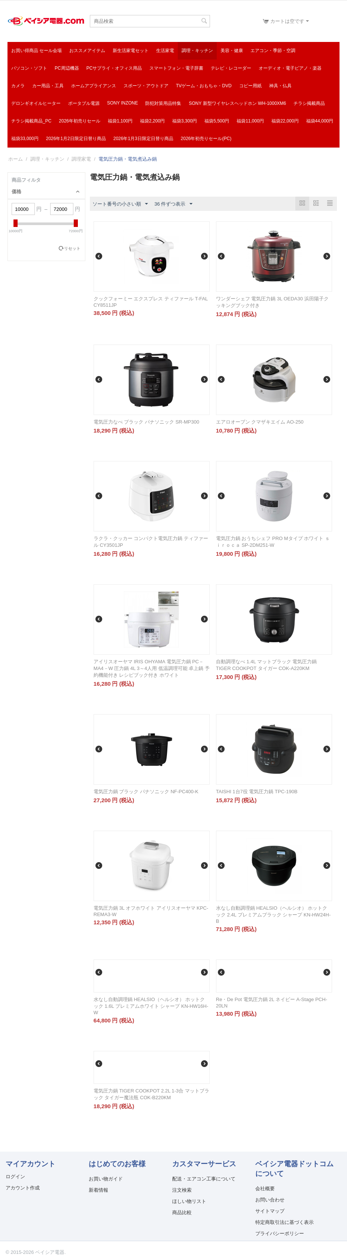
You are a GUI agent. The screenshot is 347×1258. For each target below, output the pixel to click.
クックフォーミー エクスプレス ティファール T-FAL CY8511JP (151, 302)
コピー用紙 (250, 85)
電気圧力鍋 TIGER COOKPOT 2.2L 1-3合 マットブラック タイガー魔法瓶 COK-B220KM (151, 1094)
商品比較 (182, 1212)
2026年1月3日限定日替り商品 (143, 138)
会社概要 (265, 1188)
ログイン (15, 1176)
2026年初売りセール (79, 121)
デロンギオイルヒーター (36, 103)
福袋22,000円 (285, 121)
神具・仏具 (280, 85)
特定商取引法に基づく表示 (284, 1222)
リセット (72, 248)
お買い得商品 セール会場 (36, 50)
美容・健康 (231, 50)
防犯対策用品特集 (163, 103)
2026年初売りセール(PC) (206, 138)
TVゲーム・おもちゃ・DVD (204, 85)
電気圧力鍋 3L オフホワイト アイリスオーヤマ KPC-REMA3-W (151, 911)
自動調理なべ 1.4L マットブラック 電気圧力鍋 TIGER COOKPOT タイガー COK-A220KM (266, 665)
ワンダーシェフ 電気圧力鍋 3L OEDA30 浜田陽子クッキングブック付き (272, 302)
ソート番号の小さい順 (120, 204)
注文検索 (182, 1190)
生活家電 (165, 50)
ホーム (15, 159)
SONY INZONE (122, 103)
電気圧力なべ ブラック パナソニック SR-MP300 (146, 422)
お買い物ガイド (106, 1179)
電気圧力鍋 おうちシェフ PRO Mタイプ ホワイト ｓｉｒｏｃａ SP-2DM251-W (273, 542)
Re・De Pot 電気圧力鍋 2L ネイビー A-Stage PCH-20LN (271, 1003)
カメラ (18, 85)
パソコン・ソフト (29, 68)
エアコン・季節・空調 (272, 50)
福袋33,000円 (25, 138)
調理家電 (81, 159)
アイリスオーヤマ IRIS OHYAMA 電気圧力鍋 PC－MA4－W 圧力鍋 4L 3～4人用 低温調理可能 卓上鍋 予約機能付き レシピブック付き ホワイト (152, 668)
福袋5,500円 (216, 121)
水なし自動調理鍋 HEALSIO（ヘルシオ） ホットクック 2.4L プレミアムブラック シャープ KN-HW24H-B (273, 914)
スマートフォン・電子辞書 (176, 68)
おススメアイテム (87, 50)
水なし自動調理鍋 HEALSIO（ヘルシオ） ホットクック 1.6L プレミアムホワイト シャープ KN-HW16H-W (151, 1006)
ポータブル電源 (84, 103)
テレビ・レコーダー (231, 68)
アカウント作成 (23, 1188)
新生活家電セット (131, 50)
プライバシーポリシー (279, 1233)
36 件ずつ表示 (173, 204)
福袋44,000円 (320, 121)
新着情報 (98, 1190)
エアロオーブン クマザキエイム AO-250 (260, 422)
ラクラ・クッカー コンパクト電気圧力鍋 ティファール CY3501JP (151, 542)
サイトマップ (269, 1211)
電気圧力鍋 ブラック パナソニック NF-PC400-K (146, 791)
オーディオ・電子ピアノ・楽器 (290, 68)
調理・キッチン (197, 50)
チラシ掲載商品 (309, 103)
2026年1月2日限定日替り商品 (76, 138)
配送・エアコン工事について (203, 1179)
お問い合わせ (269, 1200)
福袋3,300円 (184, 121)
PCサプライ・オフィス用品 (114, 68)
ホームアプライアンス (93, 85)
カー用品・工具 (48, 85)
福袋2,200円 (152, 121)
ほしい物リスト (189, 1201)
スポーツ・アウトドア (146, 85)
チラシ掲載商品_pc (31, 121)
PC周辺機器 (67, 68)
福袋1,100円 (120, 121)
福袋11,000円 (250, 121)
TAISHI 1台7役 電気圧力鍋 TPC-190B (257, 791)
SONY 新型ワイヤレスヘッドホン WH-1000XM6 (237, 103)
